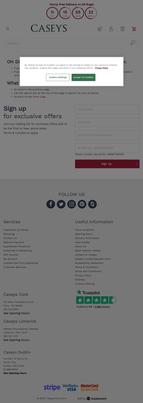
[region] (71, 71)
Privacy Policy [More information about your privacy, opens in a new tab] (101, 68)
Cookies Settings (58, 77)
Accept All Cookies (83, 77)
